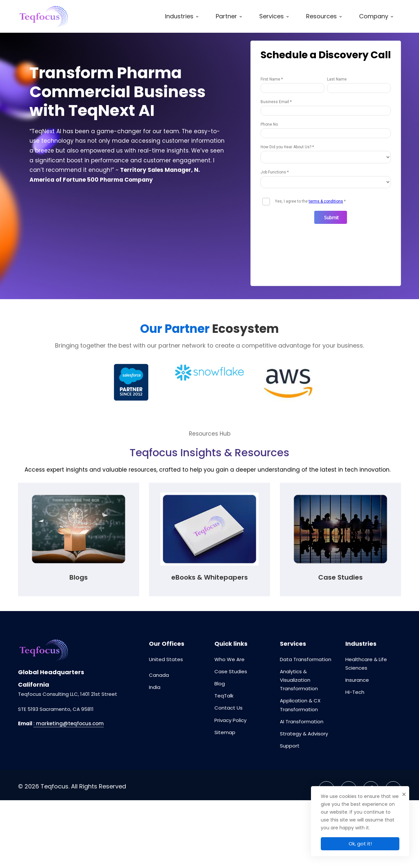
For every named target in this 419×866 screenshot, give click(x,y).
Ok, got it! (360, 843)
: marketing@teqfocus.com (68, 723)
